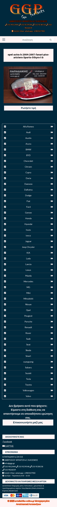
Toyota (28, 384)
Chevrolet (28, 161)
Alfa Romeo (28, 126)
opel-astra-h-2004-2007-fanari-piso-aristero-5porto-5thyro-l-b (28, 56)
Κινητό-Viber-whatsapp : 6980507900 (28, 31)
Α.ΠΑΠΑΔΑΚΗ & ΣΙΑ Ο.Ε (12, 457)
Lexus (28, 270)
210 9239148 (25, 24)
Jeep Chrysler (28, 247)
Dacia (28, 178)
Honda (28, 218)
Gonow (28, 212)
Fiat (28, 201)
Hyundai (28, 224)
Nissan (28, 304)
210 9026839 (9, 470)
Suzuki (28, 373)
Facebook (7, 441)
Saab (28, 338)
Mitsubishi (28, 298)
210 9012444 (11, 24)
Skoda (28, 350)
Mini (28, 293)
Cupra (28, 172)
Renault (28, 327)
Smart (28, 356)
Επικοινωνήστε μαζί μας (28, 422)
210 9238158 (39, 24)
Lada (28, 258)
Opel (28, 310)
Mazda (28, 275)
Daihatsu (28, 189)
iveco (28, 235)
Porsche (28, 321)
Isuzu (28, 229)
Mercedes (28, 281)
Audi (28, 132)
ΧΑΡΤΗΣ (8, 446)
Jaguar (28, 241)
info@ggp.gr (8, 463)
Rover (28, 333)
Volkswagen (28, 390)
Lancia (28, 264)
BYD (28, 155)
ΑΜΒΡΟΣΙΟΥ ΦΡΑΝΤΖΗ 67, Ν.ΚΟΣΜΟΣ (28, 21)
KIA (28, 252)
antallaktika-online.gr (25, 501)
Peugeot (28, 316)
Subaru (28, 367)
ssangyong (28, 361)
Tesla (28, 379)
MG (28, 287)
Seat (28, 344)
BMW (28, 149)
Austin (28, 138)
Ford (28, 207)
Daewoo (28, 184)
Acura (28, 143)
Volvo (28, 396)
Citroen (28, 166)
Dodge (28, 195)
